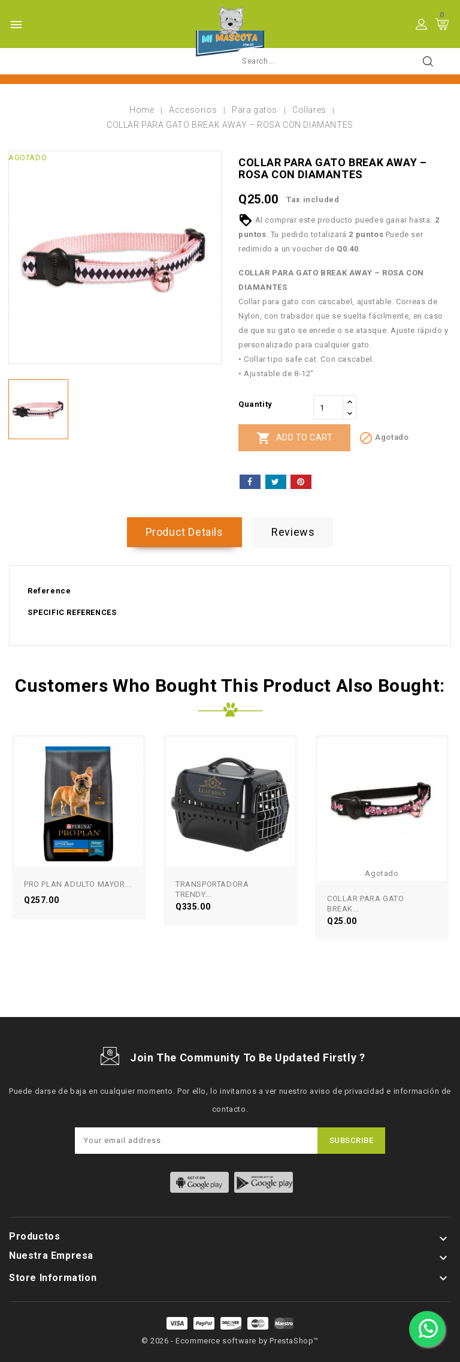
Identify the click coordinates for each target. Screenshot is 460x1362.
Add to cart (294, 438)
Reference (49, 590)
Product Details (184, 532)
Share (250, 482)
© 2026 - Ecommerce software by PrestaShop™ (230, 1340)
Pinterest (300, 482)
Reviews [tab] (292, 532)
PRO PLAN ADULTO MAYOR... (77, 884)
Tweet (275, 482)
